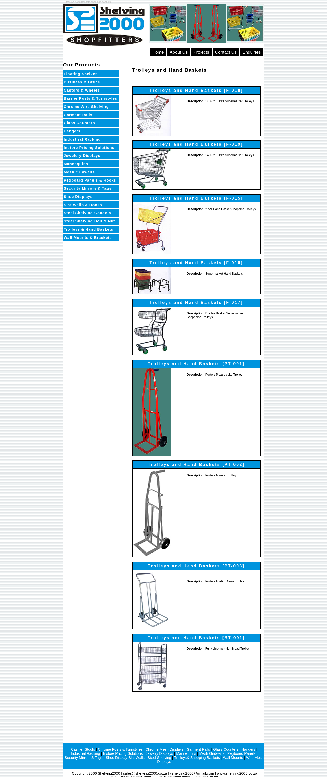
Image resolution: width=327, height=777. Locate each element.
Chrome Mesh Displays (164, 749)
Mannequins (76, 164)
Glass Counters (79, 123)
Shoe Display (116, 758)
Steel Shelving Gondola (87, 213)
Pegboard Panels (241, 753)
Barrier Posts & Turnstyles (91, 98)
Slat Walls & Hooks (83, 205)
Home (158, 52)
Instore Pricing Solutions (89, 147)
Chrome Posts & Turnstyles (120, 749)
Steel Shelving (159, 758)
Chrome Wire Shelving (86, 107)
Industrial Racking (82, 139)
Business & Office (82, 82)
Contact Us (226, 52)
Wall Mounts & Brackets (88, 237)
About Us (179, 52)
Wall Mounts (233, 758)
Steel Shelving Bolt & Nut (89, 221)
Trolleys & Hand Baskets (88, 229)
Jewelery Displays (82, 156)
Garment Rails (78, 115)
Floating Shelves (81, 74)
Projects (201, 52)
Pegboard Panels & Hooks (90, 180)
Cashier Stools (83, 749)
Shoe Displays (78, 197)
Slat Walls (136, 758)
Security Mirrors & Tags (88, 188)
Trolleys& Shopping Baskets (197, 758)
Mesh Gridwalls (79, 172)
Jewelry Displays (159, 753)
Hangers (72, 131)
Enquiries (251, 52)
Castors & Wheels (82, 90)
